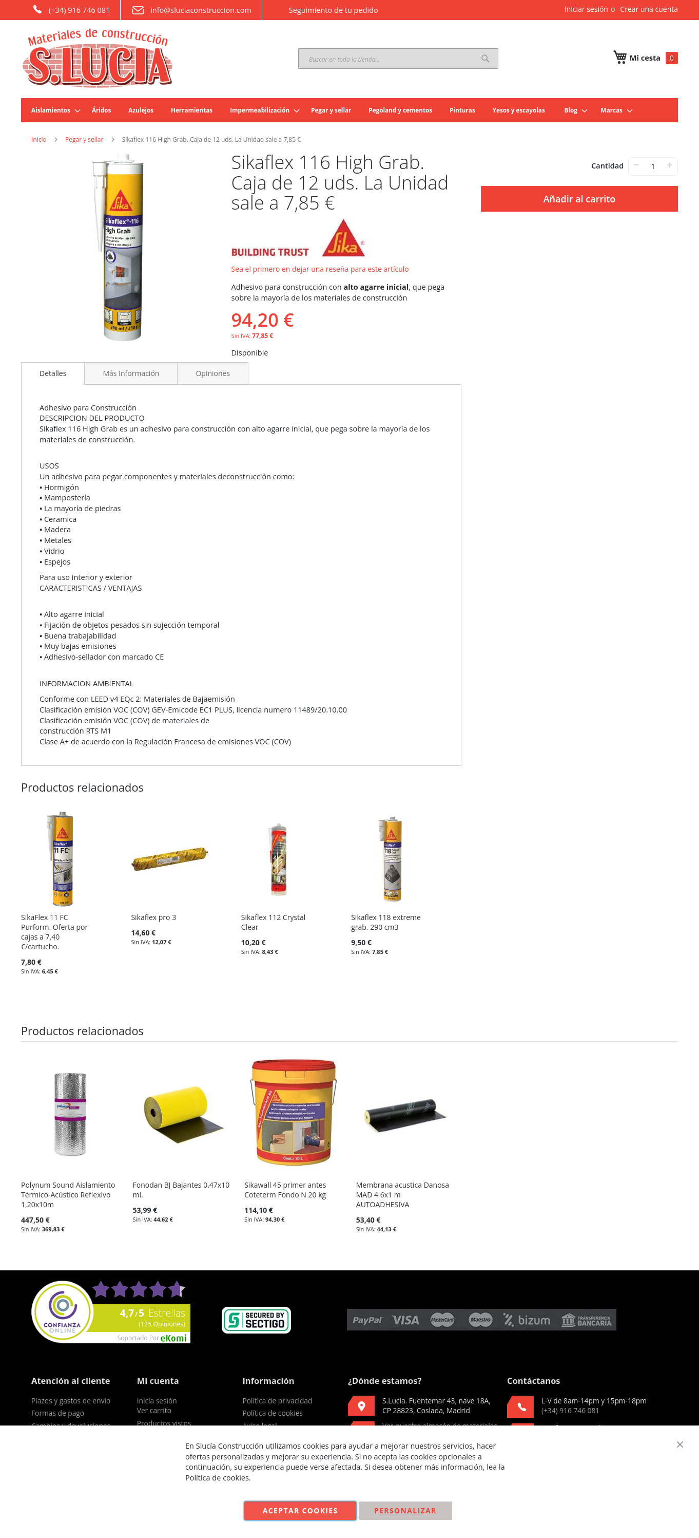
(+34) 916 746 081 (70, 9)
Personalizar (405, 1510)
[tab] (53, 373)
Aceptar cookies (300, 1510)
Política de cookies (272, 1413)
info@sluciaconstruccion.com (191, 10)
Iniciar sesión (586, 9)
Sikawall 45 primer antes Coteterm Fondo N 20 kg (285, 1189)
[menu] (349, 110)
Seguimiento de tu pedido (325, 9)
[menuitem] (53, 110)
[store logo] (98, 58)
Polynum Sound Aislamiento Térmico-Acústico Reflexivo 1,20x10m (68, 1194)
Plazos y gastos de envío (70, 1400)
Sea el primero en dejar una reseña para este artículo (320, 269)
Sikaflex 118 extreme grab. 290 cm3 (386, 922)
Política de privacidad (277, 1400)
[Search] (485, 58)
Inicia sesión (157, 1400)
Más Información (131, 373)
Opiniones (213, 373)
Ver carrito (154, 1410)
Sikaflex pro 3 (153, 917)
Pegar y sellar (84, 139)
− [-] (636, 165)
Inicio (39, 139)
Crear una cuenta (649, 9)
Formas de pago (57, 1413)
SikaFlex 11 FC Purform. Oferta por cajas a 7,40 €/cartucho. (54, 931)
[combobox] (398, 58)
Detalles (53, 373)
